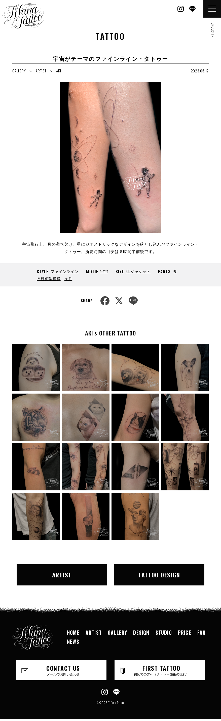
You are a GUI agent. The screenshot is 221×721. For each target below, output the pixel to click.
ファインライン (64, 271)
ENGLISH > (213, 30)
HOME (73, 632)
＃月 (68, 278)
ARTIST (41, 70)
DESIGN (141, 632)
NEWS (73, 641)
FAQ (201, 632)
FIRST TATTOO (161, 669)
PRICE (184, 632)
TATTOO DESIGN (159, 574)
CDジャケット (138, 271)
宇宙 (104, 271)
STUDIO (164, 632)
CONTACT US (63, 669)
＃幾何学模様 (49, 278)
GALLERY (19, 70)
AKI (58, 70)
